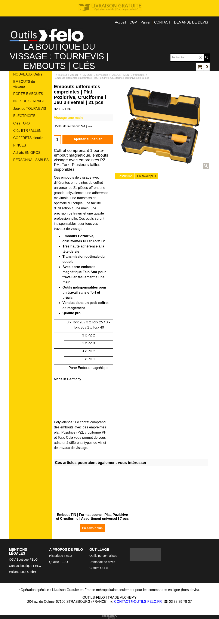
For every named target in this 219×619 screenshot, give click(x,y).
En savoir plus (146, 176)
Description (124, 176)
